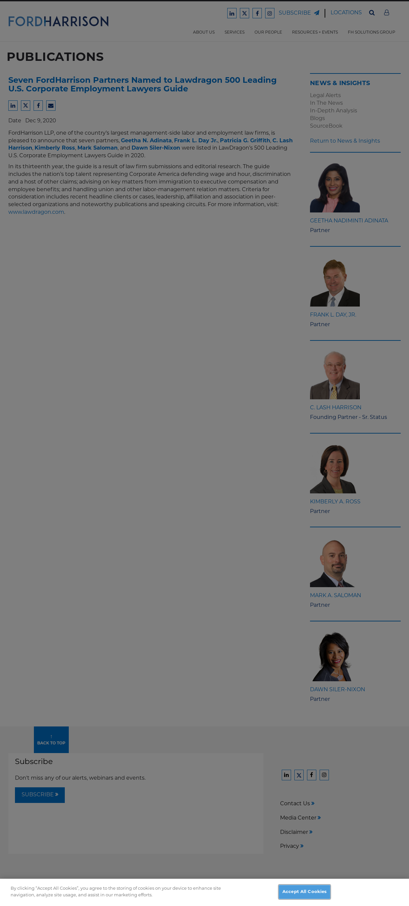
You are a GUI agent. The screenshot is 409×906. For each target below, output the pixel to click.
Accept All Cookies (304, 896)
